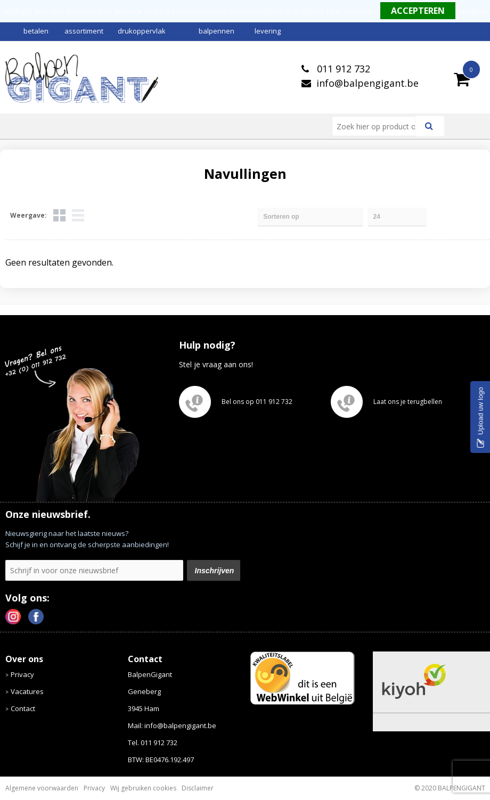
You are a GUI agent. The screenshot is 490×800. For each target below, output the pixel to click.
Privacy (22, 674)
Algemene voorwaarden (41, 788)
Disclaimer (198, 788)
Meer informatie (350, 11)
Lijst (78, 215)
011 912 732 (342, 68)
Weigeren (473, 11)
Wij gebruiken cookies (143, 788)
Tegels (59, 215)
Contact (23, 708)
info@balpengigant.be (367, 83)
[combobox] (378, 126)
